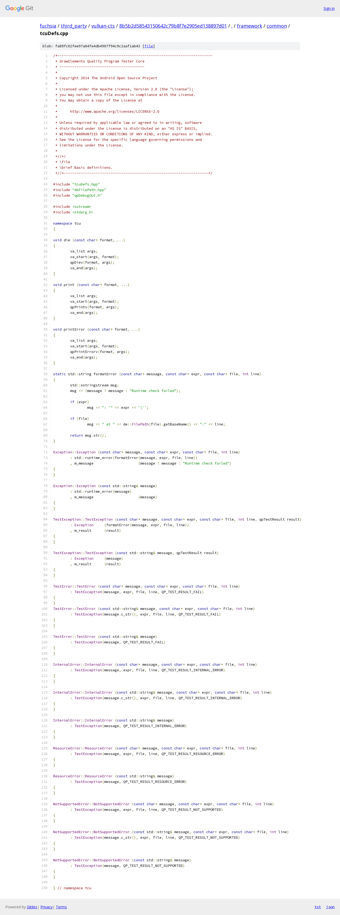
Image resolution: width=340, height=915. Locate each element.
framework (249, 26)
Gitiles (32, 906)
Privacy (46, 906)
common (277, 26)
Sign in (329, 8)
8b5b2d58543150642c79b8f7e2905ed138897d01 (173, 26)
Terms (61, 906)
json (330, 906)
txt (317, 906)
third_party (74, 26)
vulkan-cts (103, 26)
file (148, 46)
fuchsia (48, 26)
